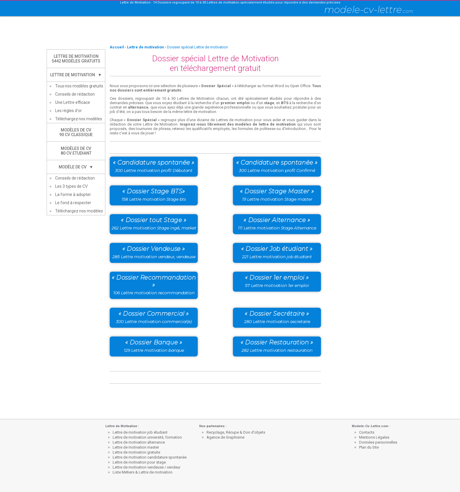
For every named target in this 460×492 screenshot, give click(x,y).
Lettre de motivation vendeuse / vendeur (146, 467)
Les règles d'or (68, 110)
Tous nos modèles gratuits (79, 86)
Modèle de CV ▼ (76, 167)
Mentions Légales (374, 437)
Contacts (366, 432)
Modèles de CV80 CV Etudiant (76, 150)
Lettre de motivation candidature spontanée (150, 457)
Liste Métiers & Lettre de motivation (142, 472)
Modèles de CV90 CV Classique (76, 132)
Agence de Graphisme (225, 437)
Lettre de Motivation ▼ (76, 74)
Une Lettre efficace (72, 102)
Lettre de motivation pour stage (139, 462)
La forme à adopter (73, 194)
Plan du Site (369, 447)
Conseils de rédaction (75, 94)
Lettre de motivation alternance (139, 442)
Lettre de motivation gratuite (136, 452)
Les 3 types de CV (71, 186)
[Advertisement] (230, 31)
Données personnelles (378, 442)
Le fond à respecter (73, 202)
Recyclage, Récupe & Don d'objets (236, 432)
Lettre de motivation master (136, 447)
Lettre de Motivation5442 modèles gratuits (76, 58)
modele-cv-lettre (368, 9)
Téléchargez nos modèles (78, 118)
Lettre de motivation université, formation (147, 437)
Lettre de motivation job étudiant (140, 432)
